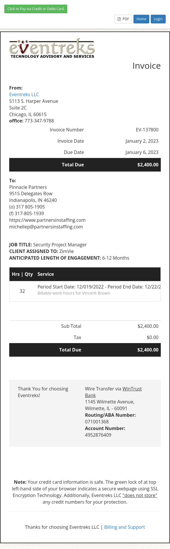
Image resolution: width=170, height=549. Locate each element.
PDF (123, 18)
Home (141, 18)
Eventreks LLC (24, 94)
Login (158, 18)
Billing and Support (124, 527)
